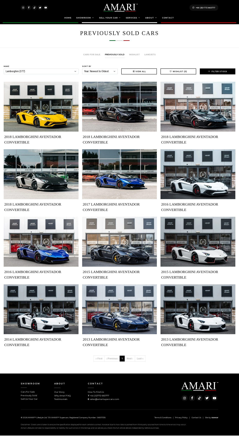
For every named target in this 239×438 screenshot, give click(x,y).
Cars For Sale (28, 394)
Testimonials (60, 401)
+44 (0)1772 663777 (204, 9)
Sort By (86, 69)
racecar (214, 420)
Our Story (59, 394)
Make (6, 69)
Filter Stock (217, 73)
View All (139, 73)
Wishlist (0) (178, 73)
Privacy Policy (181, 420)
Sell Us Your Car (29, 401)
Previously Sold (29, 398)
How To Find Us (96, 394)
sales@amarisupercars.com (104, 401)
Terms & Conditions (162, 420)
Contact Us (196, 420)
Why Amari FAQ (62, 398)
